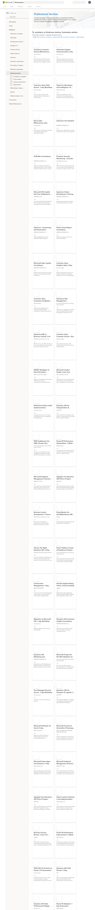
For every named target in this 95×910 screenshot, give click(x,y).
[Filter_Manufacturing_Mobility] (8, 65)
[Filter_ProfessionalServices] (8, 73)
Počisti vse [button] (13, 13)
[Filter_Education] (8, 41)
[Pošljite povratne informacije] (64, 2)
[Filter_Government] (8, 53)
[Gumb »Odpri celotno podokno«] (5, 6)
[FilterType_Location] (7, 22)
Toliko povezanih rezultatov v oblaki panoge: (72, 37)
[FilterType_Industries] (7, 30)
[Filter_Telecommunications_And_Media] (8, 96)
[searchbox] (19, 17)
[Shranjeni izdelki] (69, 2)
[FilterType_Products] (7, 26)
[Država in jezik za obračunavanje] (79, 2)
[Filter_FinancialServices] (8, 49)
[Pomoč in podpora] (67, 2)
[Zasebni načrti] (71, 2)
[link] (43, 58)
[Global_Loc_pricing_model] (7, 104)
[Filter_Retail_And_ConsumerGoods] (8, 88)
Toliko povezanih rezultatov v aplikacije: (47, 37)
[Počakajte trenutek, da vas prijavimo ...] (89, 2)
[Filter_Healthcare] (8, 57)
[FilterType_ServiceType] (7, 100)
